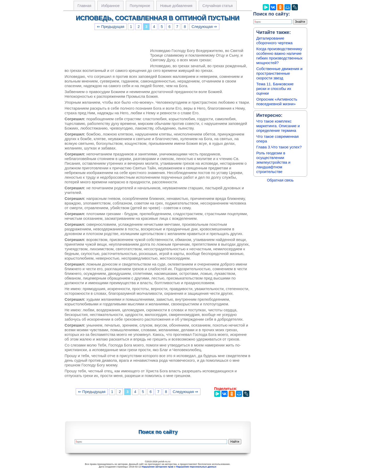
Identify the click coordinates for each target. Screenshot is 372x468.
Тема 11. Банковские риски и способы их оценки (275, 88)
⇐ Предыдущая (111, 27)
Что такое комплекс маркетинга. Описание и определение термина (278, 126)
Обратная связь (280, 180)
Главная (84, 6)
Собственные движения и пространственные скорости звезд (279, 73)
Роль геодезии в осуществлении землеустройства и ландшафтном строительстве (273, 162)
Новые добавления (176, 6)
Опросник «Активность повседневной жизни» (276, 101)
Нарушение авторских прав (157, 466)
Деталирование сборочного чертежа (274, 40)
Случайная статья (218, 6)
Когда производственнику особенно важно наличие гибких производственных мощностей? (279, 56)
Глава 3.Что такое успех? (279, 147)
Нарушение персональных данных (196, 466)
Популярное (140, 6)
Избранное (110, 6)
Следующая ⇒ (204, 27)
